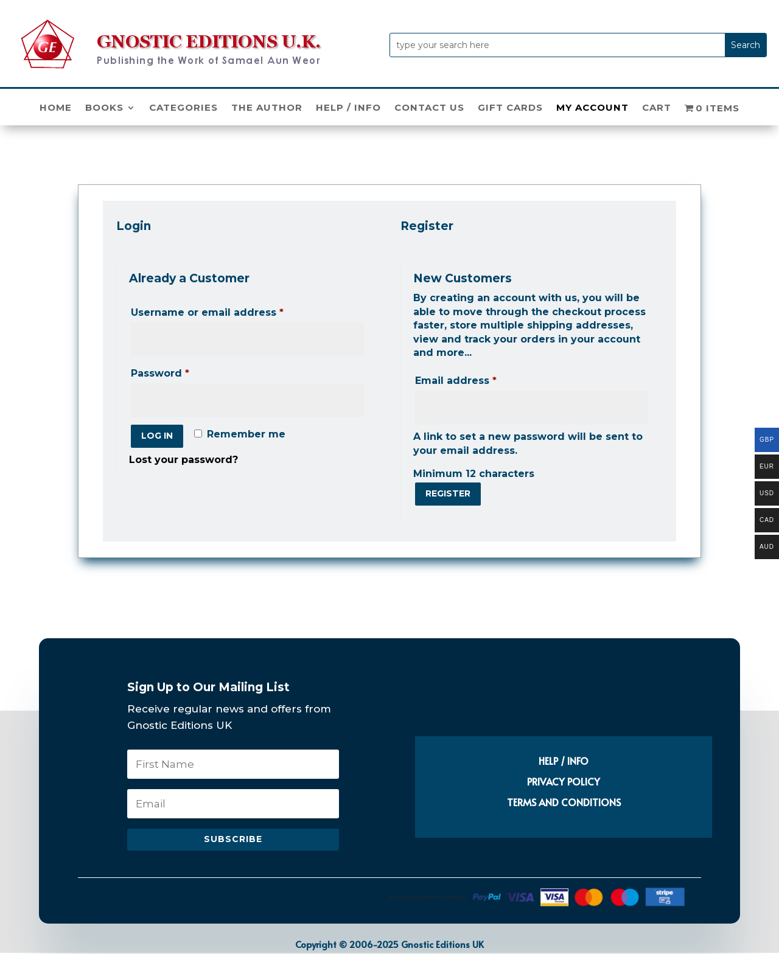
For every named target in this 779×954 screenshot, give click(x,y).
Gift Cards (510, 108)
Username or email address (231, 310)
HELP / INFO (564, 760)
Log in (157, 435)
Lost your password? (183, 459)
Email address (480, 378)
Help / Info (348, 108)
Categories (183, 108)
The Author (266, 108)
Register (447, 493)
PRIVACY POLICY (563, 781)
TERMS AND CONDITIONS (564, 802)
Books (104, 108)
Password (184, 371)
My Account (592, 108)
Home (56, 108)
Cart (656, 108)
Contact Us (429, 108)
